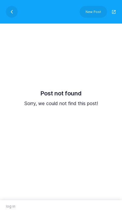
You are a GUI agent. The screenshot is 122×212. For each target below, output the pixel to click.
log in (10, 206)
